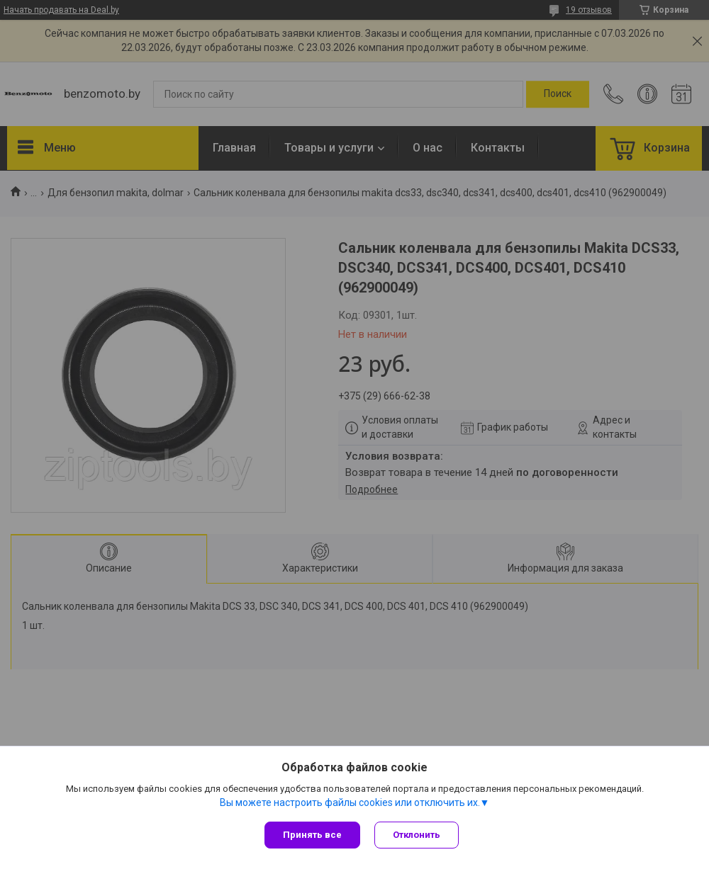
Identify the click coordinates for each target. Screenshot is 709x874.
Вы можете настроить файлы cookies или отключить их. (350, 802)
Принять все (312, 834)
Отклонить (416, 834)
